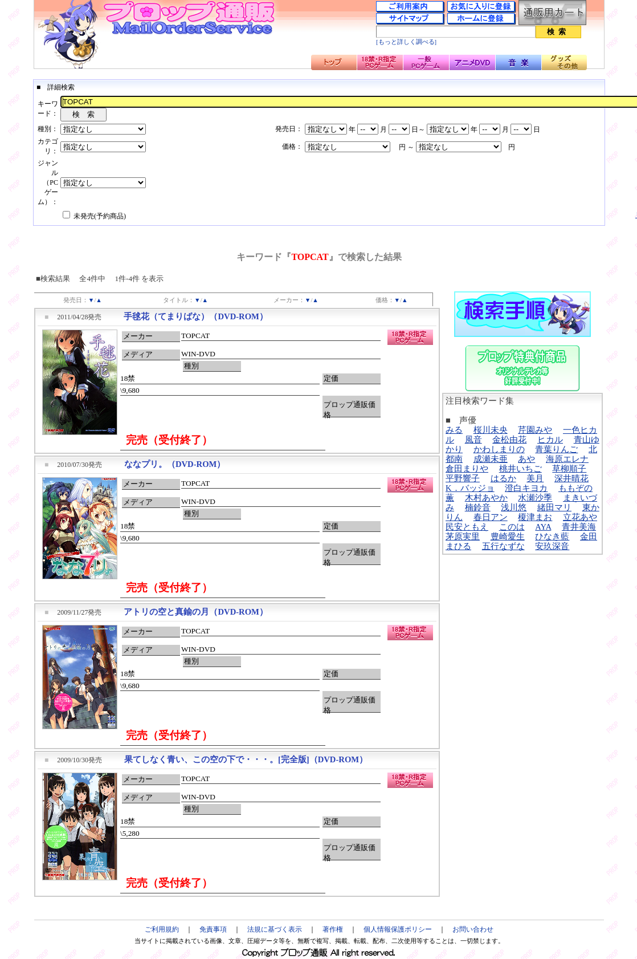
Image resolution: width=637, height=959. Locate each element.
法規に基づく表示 (274, 929)
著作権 (332, 929)
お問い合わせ (472, 929)
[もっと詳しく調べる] (406, 42)
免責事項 (213, 929)
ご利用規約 (162, 929)
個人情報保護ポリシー (398, 929)
